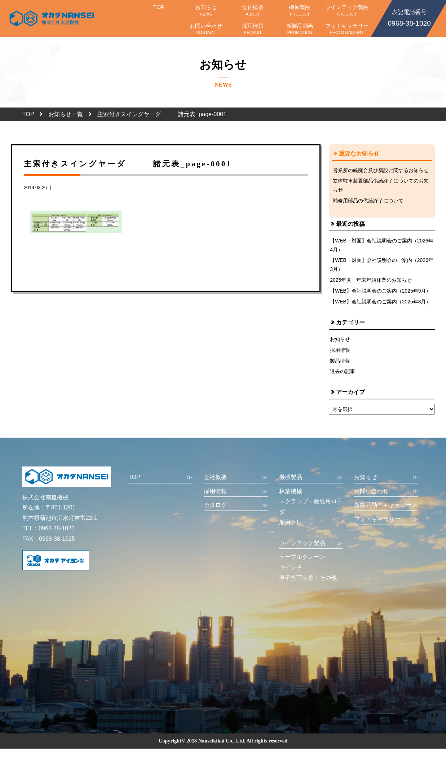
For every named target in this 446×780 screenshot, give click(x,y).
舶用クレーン (296, 527)
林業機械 (290, 496)
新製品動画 (299, 29)
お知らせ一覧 (65, 114)
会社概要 (252, 10)
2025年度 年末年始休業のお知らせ (371, 282)
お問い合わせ (205, 29)
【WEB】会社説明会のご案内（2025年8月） (381, 305)
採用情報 (252, 29)
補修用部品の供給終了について (368, 201)
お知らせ (205, 10)
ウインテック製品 (346, 10)
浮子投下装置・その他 (308, 582)
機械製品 (299, 10)
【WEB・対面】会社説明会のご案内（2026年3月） (379, 266)
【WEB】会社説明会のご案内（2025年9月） (381, 294)
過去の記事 (342, 376)
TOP (158, 10)
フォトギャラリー (346, 29)
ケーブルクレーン (302, 562)
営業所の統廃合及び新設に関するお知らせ (381, 170)
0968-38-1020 (409, 17)
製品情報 (340, 365)
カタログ (236, 510)
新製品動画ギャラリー (386, 510)
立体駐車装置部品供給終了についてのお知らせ (381, 185)
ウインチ (290, 572)
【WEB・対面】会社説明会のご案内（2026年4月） (379, 246)
